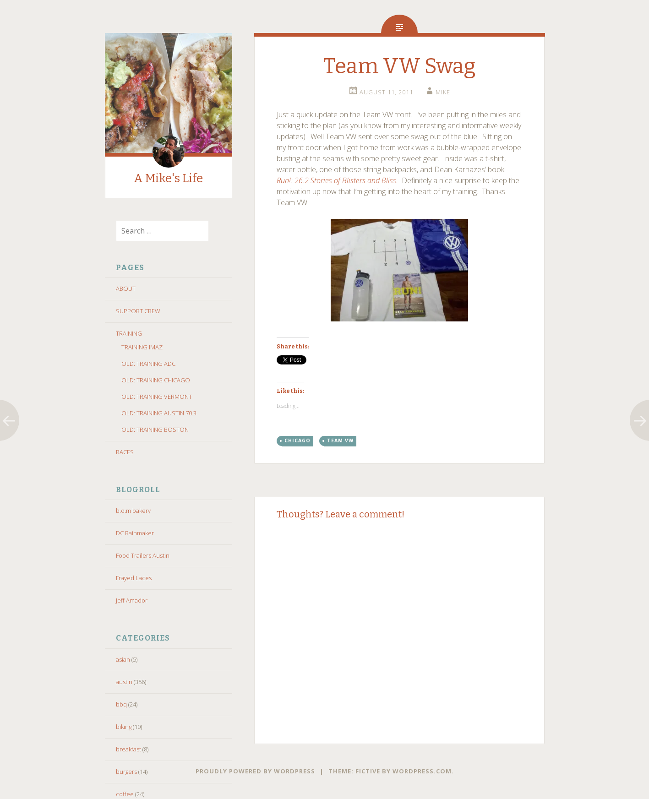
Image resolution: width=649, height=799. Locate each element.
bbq (121, 704)
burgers (126, 771)
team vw (340, 440)
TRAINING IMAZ (142, 347)
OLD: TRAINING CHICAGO (155, 380)
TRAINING (129, 333)
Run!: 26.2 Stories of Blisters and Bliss (336, 180)
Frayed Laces (134, 578)
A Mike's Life (168, 178)
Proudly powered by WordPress (255, 771)
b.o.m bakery (133, 510)
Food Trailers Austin (142, 555)
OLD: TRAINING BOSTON (155, 429)
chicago (297, 440)
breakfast (128, 749)
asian (123, 659)
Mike (443, 92)
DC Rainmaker (135, 533)
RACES (125, 452)
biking (123, 727)
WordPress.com (422, 771)
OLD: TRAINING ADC (148, 363)
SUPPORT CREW (138, 311)
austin (124, 682)
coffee (125, 794)
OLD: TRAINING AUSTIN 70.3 (158, 413)
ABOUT (126, 288)
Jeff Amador (131, 600)
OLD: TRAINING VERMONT (156, 396)
